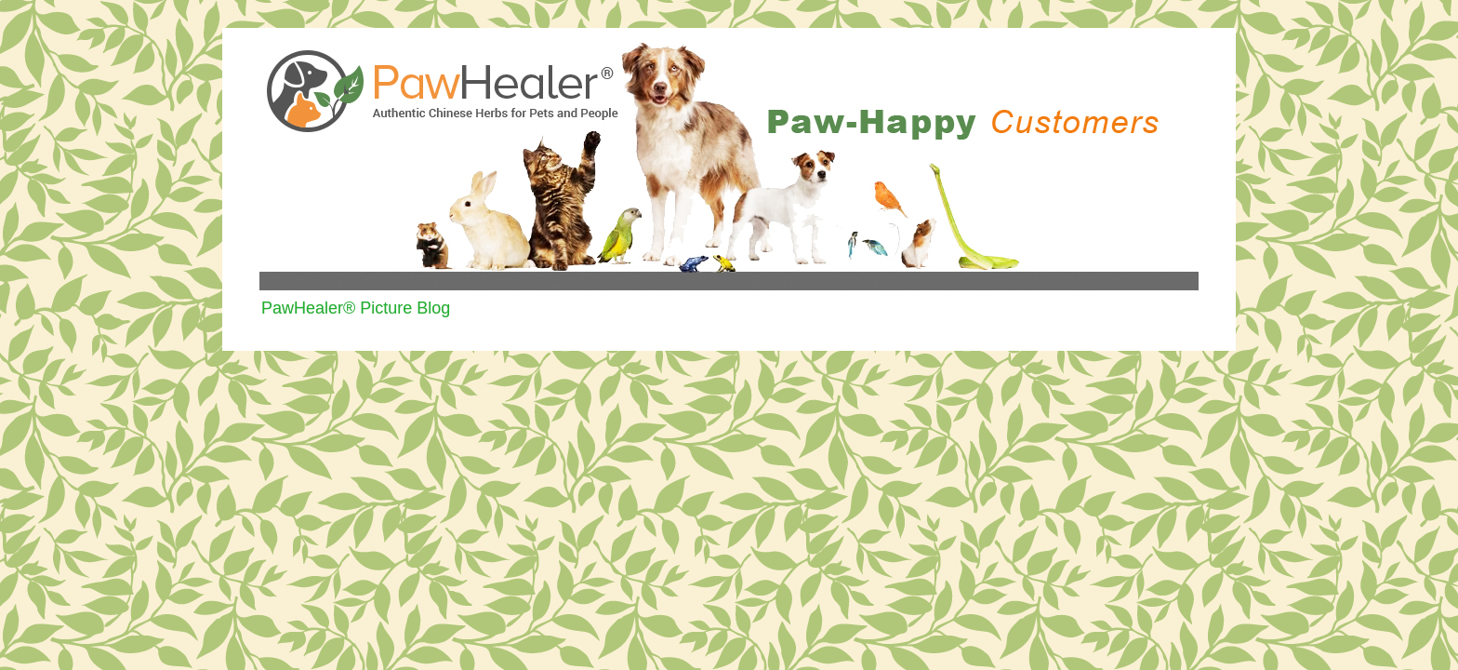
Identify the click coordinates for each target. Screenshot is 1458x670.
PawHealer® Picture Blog (355, 308)
